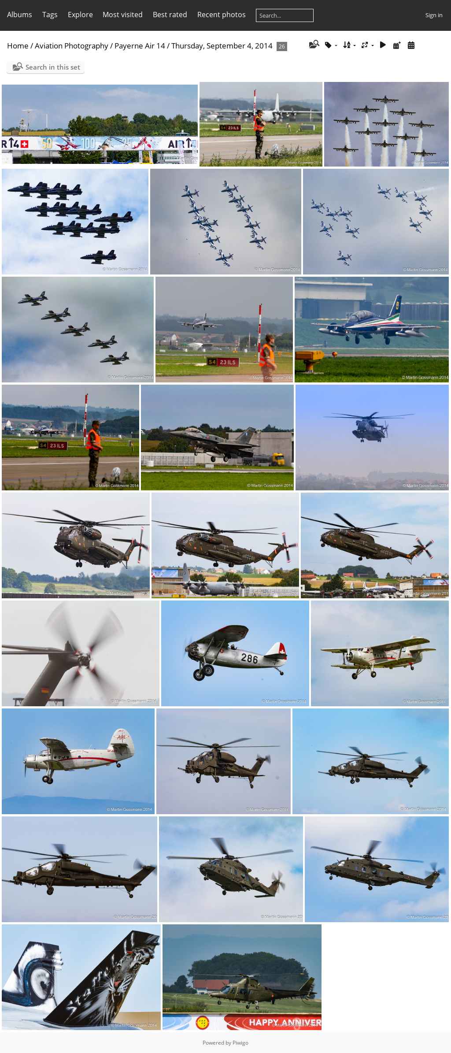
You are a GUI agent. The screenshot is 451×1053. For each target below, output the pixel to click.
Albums (19, 14)
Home (18, 46)
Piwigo (240, 1042)
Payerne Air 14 (140, 46)
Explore (80, 14)
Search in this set (53, 67)
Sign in (434, 15)
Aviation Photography (71, 46)
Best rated (170, 14)
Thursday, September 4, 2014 (222, 46)
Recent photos (221, 14)
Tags (50, 14)
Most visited (123, 14)
